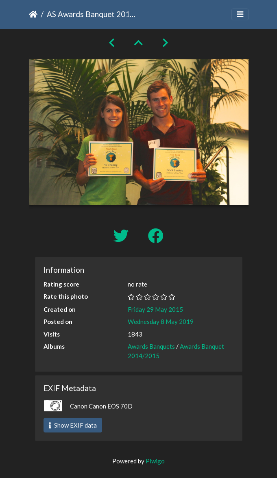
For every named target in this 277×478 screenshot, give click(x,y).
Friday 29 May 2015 (155, 309)
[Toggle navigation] (240, 14)
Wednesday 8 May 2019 (161, 321)
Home (33, 14)
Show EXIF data (73, 425)
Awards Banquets (151, 346)
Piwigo (155, 461)
